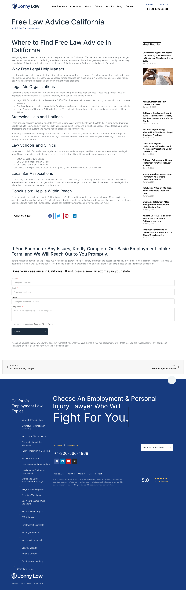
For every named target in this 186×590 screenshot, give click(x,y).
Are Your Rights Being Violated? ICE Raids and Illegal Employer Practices (158, 132)
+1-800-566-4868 (71, 453)
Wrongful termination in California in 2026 (154, 103)
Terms (29, 583)
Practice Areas (59, 474)
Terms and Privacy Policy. (43, 324)
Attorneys (75, 6)
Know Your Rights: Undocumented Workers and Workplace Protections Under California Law (157, 147)
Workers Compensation (33, 540)
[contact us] (155, 4)
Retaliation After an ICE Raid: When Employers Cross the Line (157, 191)
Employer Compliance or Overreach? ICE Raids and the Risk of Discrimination (157, 232)
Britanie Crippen (30, 553)
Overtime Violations (31, 495)
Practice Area (59, 6)
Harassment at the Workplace (36, 464)
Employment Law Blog (32, 561)
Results (109, 6)
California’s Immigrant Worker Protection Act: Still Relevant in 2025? (157, 163)
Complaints (16, 307)
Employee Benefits (31, 532)
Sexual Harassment (31, 458)
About (87, 6)
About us (72, 474)
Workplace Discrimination (34, 436)
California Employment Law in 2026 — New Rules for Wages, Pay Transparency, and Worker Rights (158, 117)
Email (14, 288)
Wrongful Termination (32, 420)
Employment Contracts (33, 525)
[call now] (64, 445)
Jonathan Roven (29, 548)
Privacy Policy (39, 583)
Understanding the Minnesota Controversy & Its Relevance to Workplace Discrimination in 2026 (158, 56)
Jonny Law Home (25, 569)
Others (98, 6)
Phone (14, 297)
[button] (50, 216)
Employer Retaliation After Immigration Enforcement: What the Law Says (156, 205)
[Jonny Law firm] (26, 6)
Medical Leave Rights (32, 511)
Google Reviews (161, 481)
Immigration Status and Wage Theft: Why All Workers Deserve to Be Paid (157, 177)
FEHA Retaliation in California (36, 450)
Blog (119, 6)
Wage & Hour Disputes (33, 489)
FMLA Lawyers (29, 517)
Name (14, 279)
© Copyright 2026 (18, 583)
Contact (130, 6)
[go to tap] (172, 380)
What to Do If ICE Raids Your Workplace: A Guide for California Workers (157, 218)
